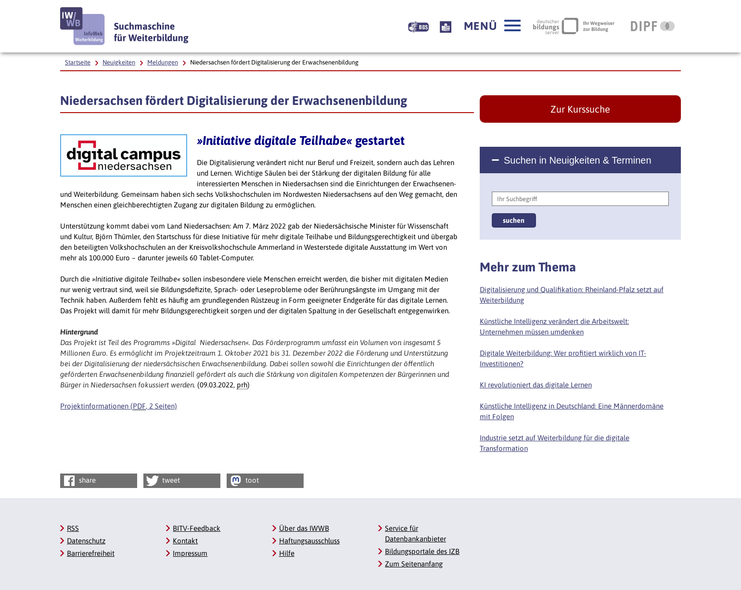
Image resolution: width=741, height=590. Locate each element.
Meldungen (162, 62)
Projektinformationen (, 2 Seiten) (118, 406)
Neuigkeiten (118, 62)
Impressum (190, 553)
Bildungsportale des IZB (422, 551)
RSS (73, 528)
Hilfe (286, 553)
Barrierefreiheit (91, 553)
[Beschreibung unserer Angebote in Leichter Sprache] (445, 26)
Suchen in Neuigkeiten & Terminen (577, 160)
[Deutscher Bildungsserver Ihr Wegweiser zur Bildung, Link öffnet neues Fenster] (573, 26)
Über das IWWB (304, 528)
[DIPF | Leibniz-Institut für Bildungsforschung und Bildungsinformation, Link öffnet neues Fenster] (653, 26)
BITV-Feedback (196, 528)
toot (243, 480)
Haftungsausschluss (309, 541)
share (79, 480)
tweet (162, 480)
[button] (492, 26)
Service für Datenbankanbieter (415, 533)
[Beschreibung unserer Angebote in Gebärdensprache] (418, 26)
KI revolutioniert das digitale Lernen (536, 385)
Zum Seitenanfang (414, 564)
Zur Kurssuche (580, 109)
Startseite (77, 62)
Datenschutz (86, 541)
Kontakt (185, 541)
